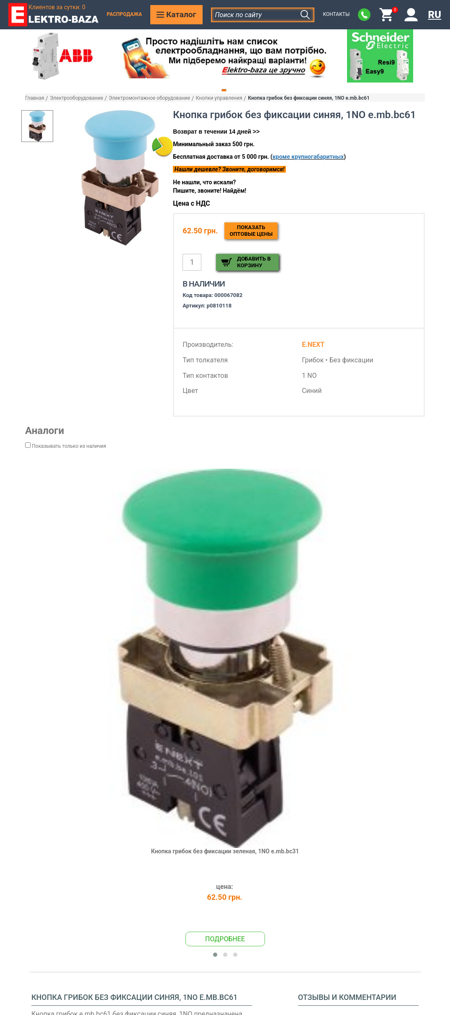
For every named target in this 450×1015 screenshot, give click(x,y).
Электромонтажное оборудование (149, 98)
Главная (34, 98)
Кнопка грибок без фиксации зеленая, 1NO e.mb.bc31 (225, 851)
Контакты (336, 14)
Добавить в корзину (253, 262)
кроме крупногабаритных (308, 156)
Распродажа (124, 14)
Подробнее (225, 939)
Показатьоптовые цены (251, 230)
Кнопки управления (219, 98)
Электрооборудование (76, 98)
